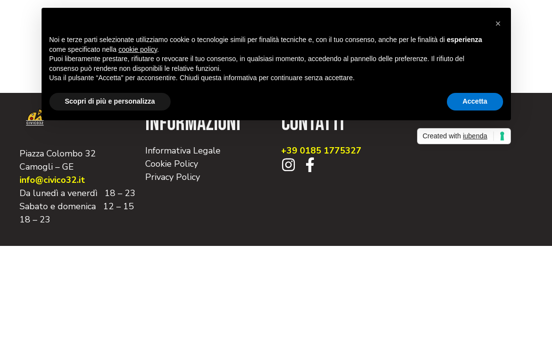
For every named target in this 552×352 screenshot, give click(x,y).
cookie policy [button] (137, 49)
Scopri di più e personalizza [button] (110, 101)
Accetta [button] (475, 101)
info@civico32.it (52, 180)
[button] (498, 23)
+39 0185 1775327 (321, 150)
